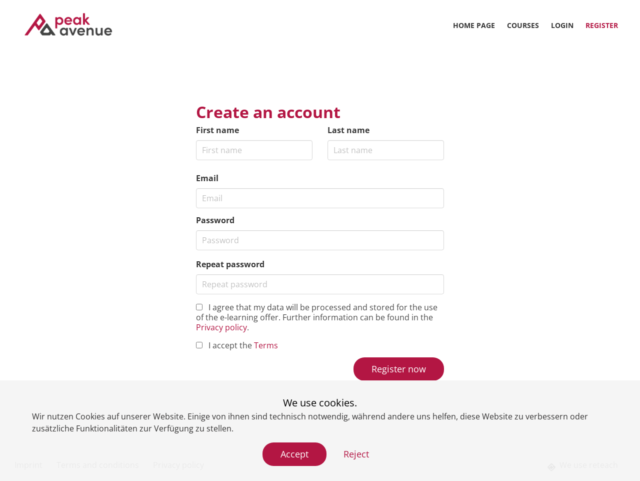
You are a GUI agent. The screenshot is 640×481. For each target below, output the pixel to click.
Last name (349, 130)
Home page (474, 25)
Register (602, 25)
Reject (356, 454)
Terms (266, 345)
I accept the (237, 345)
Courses (523, 25)
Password (215, 220)
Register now (399, 369)
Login (562, 25)
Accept (294, 454)
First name (217, 130)
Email (207, 178)
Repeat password (230, 264)
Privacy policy (221, 327)
